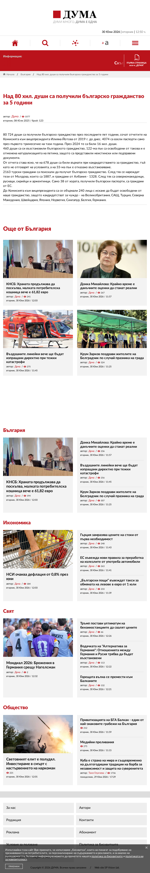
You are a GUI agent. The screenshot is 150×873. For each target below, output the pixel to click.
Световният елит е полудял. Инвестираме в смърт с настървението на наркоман (30, 764)
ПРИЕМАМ (14, 867)
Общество (15, 707)
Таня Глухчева (96, 773)
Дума (15, 116)
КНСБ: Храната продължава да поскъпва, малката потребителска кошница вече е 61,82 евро (33, 288)
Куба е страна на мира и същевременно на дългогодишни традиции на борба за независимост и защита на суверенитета (111, 764)
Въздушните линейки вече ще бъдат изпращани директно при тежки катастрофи (35, 358)
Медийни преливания (97, 742)
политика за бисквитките (107, 856)
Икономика (17, 522)
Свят (8, 611)
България (25, 74)
